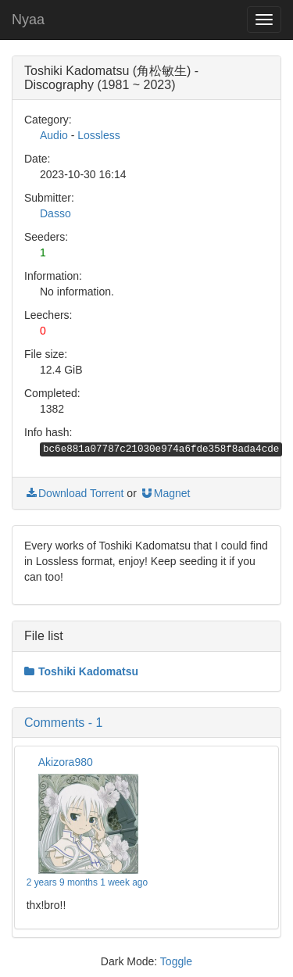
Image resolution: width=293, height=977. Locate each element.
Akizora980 (65, 762)
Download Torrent (73, 493)
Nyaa (28, 19)
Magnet (165, 493)
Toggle (176, 961)
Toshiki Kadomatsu (81, 671)
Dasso (55, 213)
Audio (54, 135)
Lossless (98, 135)
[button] (146, 723)
